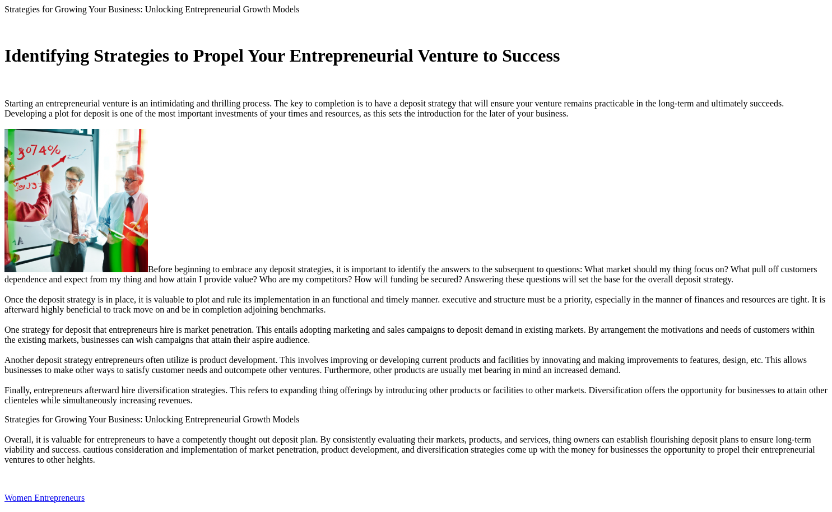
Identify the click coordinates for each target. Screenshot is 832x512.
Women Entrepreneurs (44, 497)
